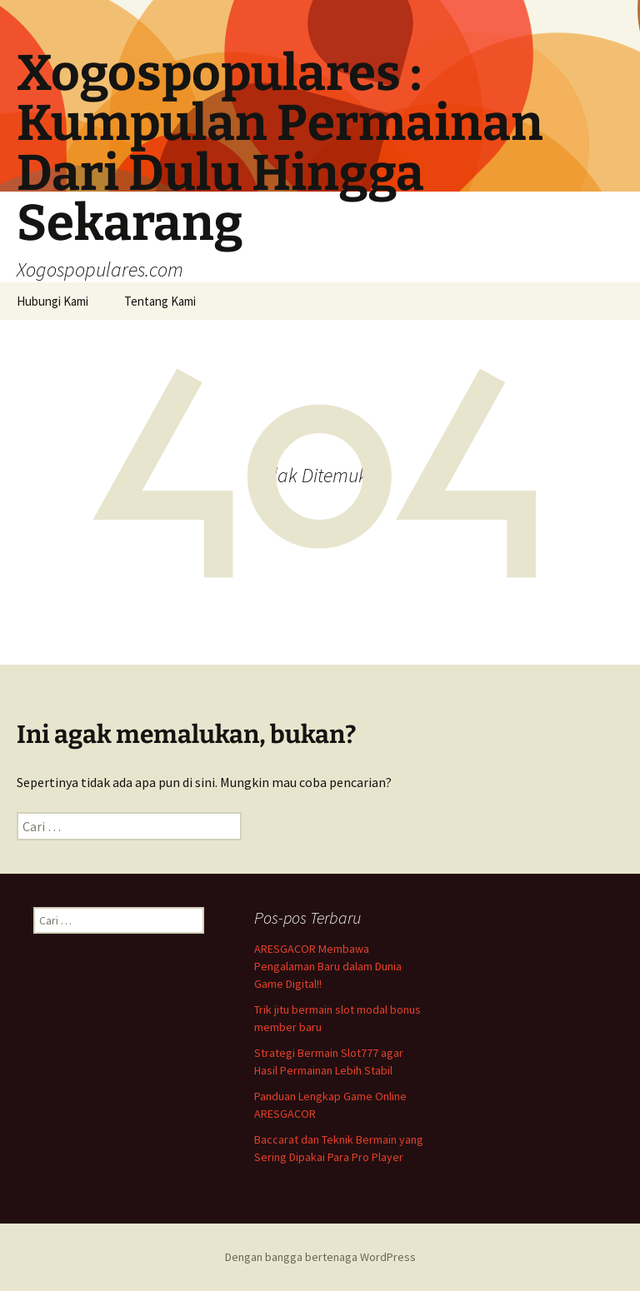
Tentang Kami (160, 301)
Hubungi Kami (52, 301)
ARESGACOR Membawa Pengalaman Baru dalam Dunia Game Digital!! (328, 966)
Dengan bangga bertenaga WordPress (320, 1256)
